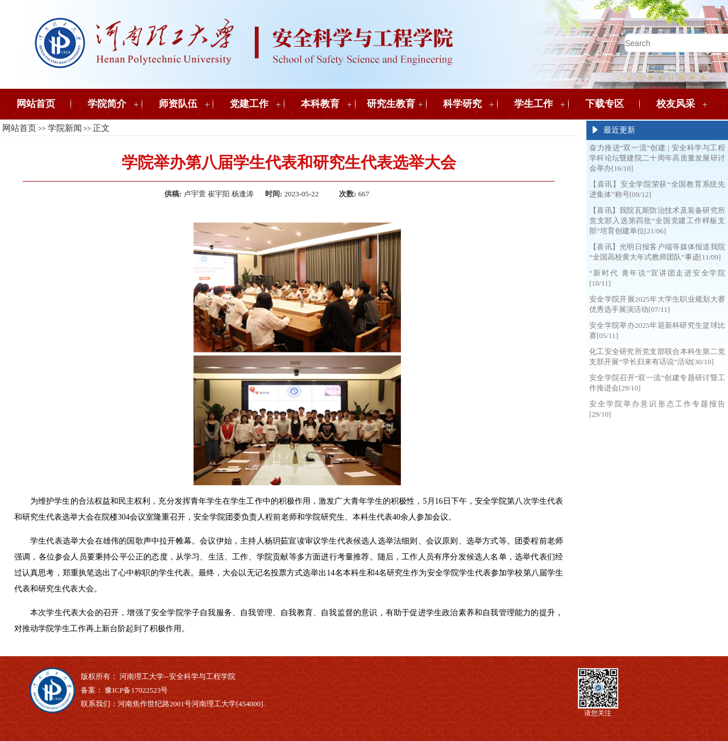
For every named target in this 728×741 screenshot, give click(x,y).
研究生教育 (391, 103)
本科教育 (320, 103)
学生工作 (533, 103)
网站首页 (35, 103)
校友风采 (675, 103)
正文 (101, 128)
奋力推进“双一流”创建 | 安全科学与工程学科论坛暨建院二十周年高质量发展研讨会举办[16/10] (657, 157)
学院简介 (107, 103)
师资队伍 (178, 103)
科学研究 (462, 103)
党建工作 (249, 103)
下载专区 (604, 103)
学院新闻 (65, 128)
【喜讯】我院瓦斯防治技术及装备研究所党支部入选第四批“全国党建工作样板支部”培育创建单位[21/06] (657, 220)
